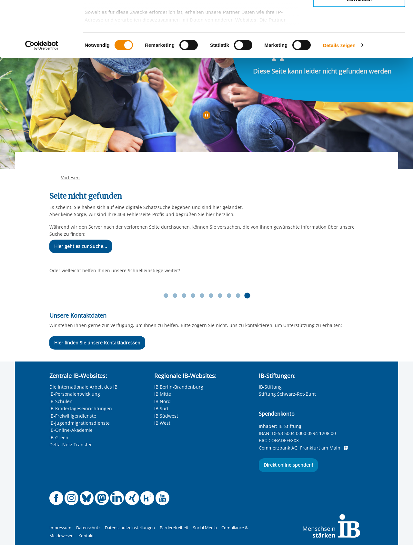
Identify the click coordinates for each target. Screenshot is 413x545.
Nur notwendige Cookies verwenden (359, 54)
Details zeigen (339, 103)
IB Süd (161, 408)
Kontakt (86, 536)
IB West (162, 423)
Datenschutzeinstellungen (130, 527)
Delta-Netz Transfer (70, 444)
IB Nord (162, 401)
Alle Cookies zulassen (359, 15)
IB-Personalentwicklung (74, 394)
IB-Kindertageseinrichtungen (80, 408)
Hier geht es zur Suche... (80, 246)
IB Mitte (162, 394)
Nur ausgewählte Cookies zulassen (359, 34)
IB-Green (58, 437)
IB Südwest (166, 416)
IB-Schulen (61, 401)
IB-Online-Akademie (71, 430)
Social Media (205, 527)
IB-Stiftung (270, 387)
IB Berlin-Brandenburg (178, 387)
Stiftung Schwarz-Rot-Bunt (287, 394)
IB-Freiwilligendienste (72, 416)
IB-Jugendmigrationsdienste (79, 423)
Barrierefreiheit (174, 527)
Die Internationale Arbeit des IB (83, 387)
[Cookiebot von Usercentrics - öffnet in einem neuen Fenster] (42, 103)
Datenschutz (88, 527)
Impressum (60, 527)
